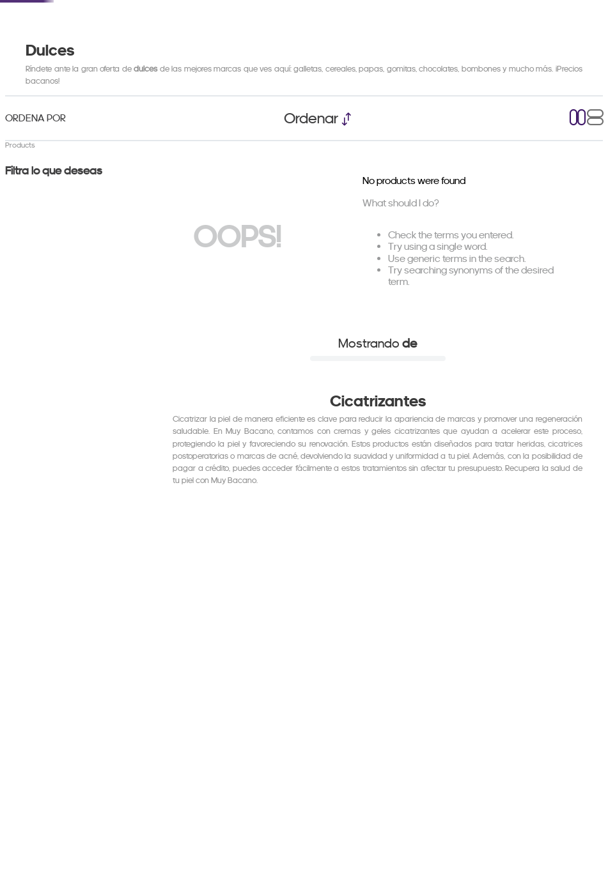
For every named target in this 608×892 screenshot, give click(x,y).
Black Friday (189, 59)
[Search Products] (456, 22)
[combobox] (353, 22)
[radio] (578, 192)
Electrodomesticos (83, 59)
